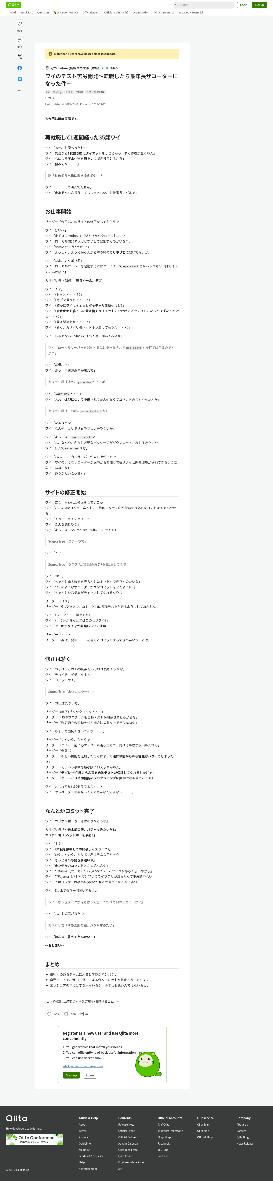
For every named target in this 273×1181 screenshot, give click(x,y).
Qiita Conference (65, 12)
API (120, 1169)
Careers (241, 1131)
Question (43, 12)
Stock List (26, 12)
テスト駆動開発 (95, 92)
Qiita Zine (203, 1131)
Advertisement (88, 1169)
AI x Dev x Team (191, 12)
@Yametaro (72, 68)
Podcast (163, 1156)
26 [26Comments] (84, 1014)
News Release (245, 1143)
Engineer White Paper (131, 1162)
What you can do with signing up (83, 1066)
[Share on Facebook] (20, 68)
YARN (79, 92)
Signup (259, 5)
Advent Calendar (128, 1143)
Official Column (116, 12)
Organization (141, 12)
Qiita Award (125, 1156)
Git (48, 92)
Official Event (91, 12)
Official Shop (205, 1137)
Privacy (83, 1137)
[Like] (20, 23)
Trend (12, 12)
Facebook (164, 1143)
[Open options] (20, 91)
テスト (69, 92)
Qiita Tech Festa (128, 1150)
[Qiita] (13, 5)
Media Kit (84, 1150)
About (82, 1124)
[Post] (20, 56)
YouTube (163, 1150)
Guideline (85, 1143)
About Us (242, 1124)
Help (82, 1162)
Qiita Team (203, 1124)
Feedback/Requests (91, 1156)
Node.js (57, 92)
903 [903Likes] (19, 30)
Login (243, 5)
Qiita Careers (164, 12)
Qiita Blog (243, 1137)
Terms (82, 1131)
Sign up (71, 1075)
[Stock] (20, 40)
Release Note (126, 1124)
